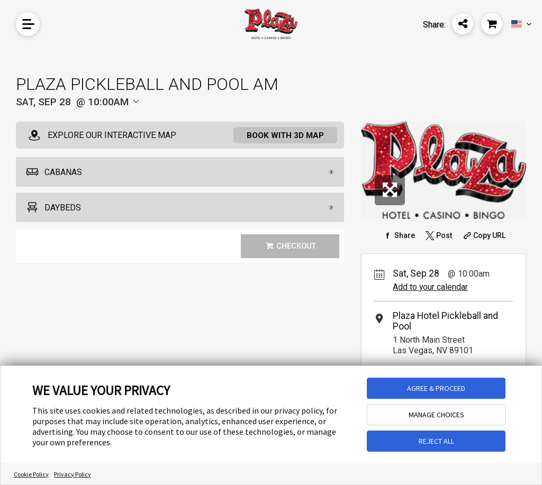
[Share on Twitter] (437, 235)
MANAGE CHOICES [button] (436, 414)
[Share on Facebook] (398, 235)
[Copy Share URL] (483, 235)
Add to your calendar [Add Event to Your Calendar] (430, 287)
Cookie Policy (31, 474)
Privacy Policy (72, 474)
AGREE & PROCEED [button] (436, 388)
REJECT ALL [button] (436, 441)
